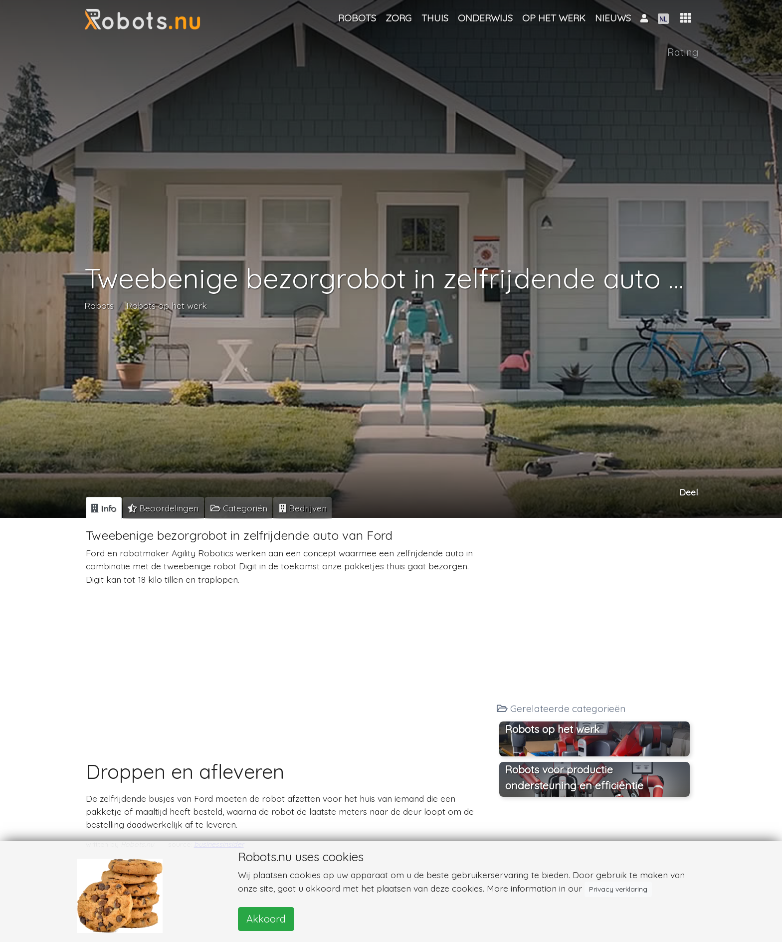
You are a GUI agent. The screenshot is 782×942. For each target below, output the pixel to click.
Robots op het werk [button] (552, 728)
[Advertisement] (287, 663)
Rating (683, 52)
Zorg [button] (398, 18)
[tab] (104, 508)
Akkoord (266, 919)
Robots (99, 305)
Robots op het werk (166, 305)
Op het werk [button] (554, 18)
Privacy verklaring (618, 889)
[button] (686, 18)
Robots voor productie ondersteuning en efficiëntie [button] (574, 777)
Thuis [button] (434, 18)
